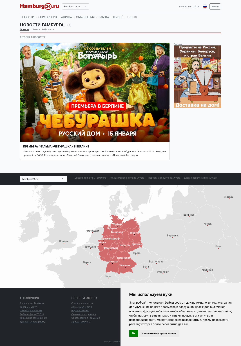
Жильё (118, 17)
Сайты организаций (31, 310)
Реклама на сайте (189, 6)
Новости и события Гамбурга (164, 177)
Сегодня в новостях (32, 37)
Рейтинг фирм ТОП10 (32, 314)
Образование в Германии (85, 317)
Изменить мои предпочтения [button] (159, 333)
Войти (215, 6)
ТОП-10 (132, 17)
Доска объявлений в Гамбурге (201, 177)
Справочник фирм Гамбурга (90, 177)
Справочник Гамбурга (32, 303)
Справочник (47, 17)
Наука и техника (80, 310)
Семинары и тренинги (83, 314)
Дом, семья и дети (81, 306)
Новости (27, 17)
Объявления (85, 17)
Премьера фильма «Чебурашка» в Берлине (56, 146)
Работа (104, 17)
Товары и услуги (29, 306)
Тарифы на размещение (33, 317)
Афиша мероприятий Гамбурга (127, 177)
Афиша (66, 17)
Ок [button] (133, 333)
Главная (24, 29)
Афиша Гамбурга (80, 321)
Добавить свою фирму (32, 321)
